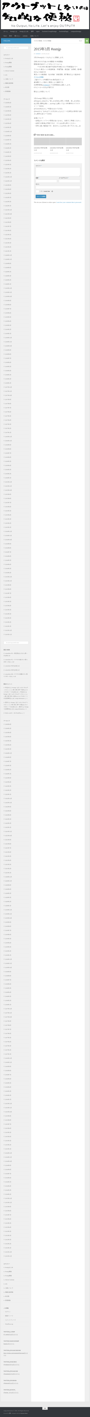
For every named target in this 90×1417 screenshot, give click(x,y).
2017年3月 (8, 424)
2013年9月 (8, 585)
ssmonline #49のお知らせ (12, 670)
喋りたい (17, 36)
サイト (37, 184)
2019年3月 (8, 325)
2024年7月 (8, 140)
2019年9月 (8, 300)
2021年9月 (8, 218)
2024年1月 (8, 152)
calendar (25, 36)
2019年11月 (8, 292)
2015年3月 (8, 519)
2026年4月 (8, 102)
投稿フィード (9, 1316)
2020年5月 (8, 271)
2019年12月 (8, 288)
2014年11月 (8, 535)
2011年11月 (8, 634)
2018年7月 (8, 358)
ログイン (8, 1311)
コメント (39, 165)
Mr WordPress (18, 713)
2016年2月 (8, 473)
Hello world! (8, 713)
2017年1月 (8, 432)
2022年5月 (8, 197)
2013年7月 (8, 593)
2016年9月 (8, 445)
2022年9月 (8, 185)
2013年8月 (8, 589)
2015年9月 (8, 494)
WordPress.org (9, 1324)
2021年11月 (8, 210)
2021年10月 (8, 214)
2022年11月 (8, 181)
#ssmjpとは (13, 31)
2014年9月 (8, 544)
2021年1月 (8, 251)
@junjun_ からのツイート (11, 1392)
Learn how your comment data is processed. (68, 202)
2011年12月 (8, 630)
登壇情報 (8, 91)
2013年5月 (8, 601)
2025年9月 (8, 111)
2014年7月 (8, 552)
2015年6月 (8, 506)
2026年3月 (8, 107)
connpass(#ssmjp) (76, 31)
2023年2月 (8, 168)
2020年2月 (8, 280)
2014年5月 (8, 560)
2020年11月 (8, 259)
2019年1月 (8, 333)
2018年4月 (8, 370)
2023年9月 (8, 156)
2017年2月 (8, 428)
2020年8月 (8, 263)
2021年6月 (8, 230)
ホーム (5, 31)
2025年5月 (8, 119)
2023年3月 (8, 164)
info (6, 75)
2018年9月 (8, 350)
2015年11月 (8, 486)
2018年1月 (8, 383)
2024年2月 (8, 148)
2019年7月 (8, 309)
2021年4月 (8, 238)
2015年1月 (8, 527)
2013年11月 (8, 581)
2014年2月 (8, 572)
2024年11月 (8, 131)
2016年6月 (8, 457)
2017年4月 (8, 420)
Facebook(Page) (63, 31)
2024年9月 (8, 135)
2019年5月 (8, 317)
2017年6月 (8, 412)
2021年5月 (8, 234)
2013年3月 (8, 609)
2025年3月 (8, 127)
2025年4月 (8, 123)
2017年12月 (8, 387)
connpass (46, 85)
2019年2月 (8, 329)
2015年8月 (8, 498)
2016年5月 (8, 461)
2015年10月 (8, 490)
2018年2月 (8, 379)
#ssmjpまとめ (9, 58)
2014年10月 (8, 539)
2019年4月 (8, 321)
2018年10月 (8, 346)
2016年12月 (8, 436)
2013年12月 (8, 577)
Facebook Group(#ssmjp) (49, 31)
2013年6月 (8, 597)
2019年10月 (8, 296)
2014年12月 (8, 531)
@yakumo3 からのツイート (11, 1364)
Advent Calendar (9, 71)
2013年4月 (8, 605)
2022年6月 (8, 193)
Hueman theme (24, 1413)
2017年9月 (8, 399)
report (38, 31)
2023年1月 (8, 173)
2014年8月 (8, 548)
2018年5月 (8, 366)
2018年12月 (8, 337)
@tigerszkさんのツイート (11, 1383)
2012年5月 (8, 614)
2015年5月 (8, 511)
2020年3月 (8, 276)
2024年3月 (8, 144)
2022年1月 (8, 205)
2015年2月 (8, 523)
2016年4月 (8, 465)
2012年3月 (8, 618)
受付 (10, 36)
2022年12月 (8, 177)
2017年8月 (8, 403)
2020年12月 (8, 255)
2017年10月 (8, 395)
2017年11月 (8, 391)
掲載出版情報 (9, 83)
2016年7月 (8, 453)
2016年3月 (8, 469)
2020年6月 (8, 267)
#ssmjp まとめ (24, 31)
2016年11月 (8, 440)
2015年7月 (8, 502)
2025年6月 (8, 115)
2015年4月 (8, 515)
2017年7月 (8, 407)
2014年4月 (8, 564)
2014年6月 (8, 556)
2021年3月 (8, 243)
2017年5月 (8, 416)
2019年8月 (8, 304)
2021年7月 (8, 226)
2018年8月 (8, 354)
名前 (37, 178)
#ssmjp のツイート (9, 1343)
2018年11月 (8, 342)
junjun (38, 53)
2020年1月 (8, 284)
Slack (5, 36)
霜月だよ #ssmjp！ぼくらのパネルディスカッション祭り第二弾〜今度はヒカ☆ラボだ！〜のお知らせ (16, 705)
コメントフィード (10, 1320)
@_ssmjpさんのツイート (11, 1334)
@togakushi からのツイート (12, 1374)
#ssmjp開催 (47, 41)
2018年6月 (8, 362)
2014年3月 (8, 568)
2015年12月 (8, 482)
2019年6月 (8, 313)
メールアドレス (64, 178)
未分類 (7, 87)
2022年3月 (8, 201)
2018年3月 (8, 375)
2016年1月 (8, 478)
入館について (34, 36)
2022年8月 (8, 189)
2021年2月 (8, 247)
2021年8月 (8, 222)
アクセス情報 (38, 77)
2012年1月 (8, 626)
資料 (32, 31)
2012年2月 (8, 622)
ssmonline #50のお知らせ (12, 666)
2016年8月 (8, 449)
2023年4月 (8, 160)
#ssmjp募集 (38, 41)
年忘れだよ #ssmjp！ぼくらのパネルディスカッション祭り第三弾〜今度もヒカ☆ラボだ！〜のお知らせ (16, 690)
